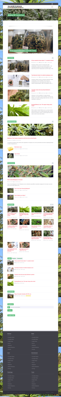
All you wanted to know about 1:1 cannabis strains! (42, 60)
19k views (25, 148)
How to (9, 343)
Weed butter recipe (18, 147)
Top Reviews (11, 291)
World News (11, 204)
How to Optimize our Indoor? (19, 195)
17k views (25, 197)
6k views (50, 62)
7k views (51, 77)
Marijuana (9, 345)
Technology (9, 372)
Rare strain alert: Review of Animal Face (36, 226)
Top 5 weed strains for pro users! (36, 214)
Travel (32, 372)
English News (42, 62)
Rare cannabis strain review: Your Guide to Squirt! (23, 227)
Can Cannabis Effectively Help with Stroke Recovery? (12, 250)
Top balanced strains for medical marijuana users (42, 75)
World (32, 333)
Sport (8, 353)
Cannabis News (42, 77)
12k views (19, 140)
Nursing (9, 349)
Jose (46, 62)
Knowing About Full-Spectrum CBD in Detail (48, 238)
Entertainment (34, 353)
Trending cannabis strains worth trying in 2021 (12, 226)
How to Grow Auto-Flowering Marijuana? (22, 188)
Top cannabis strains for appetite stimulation (48, 226)
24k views (23, 295)
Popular (14, 258)
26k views (18, 181)
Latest (9, 258)
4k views (51, 240)
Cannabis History (10, 337)
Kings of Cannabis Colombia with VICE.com (22, 294)
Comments (19, 258)
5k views (50, 107)
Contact (52, 392)
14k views (25, 155)
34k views (25, 190)
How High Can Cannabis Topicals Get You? (24, 249)
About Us (47, 392)
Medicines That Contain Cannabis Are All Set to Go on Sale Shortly (21, 138)
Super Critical (17, 153)
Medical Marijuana (11, 347)
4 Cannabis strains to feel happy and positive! (36, 238)
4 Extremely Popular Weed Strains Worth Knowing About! (49, 214)
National (9, 333)
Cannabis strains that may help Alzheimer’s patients (40, 90)
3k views (15, 228)
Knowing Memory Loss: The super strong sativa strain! (41, 105)
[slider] (28, 295)
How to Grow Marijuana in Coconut (14, 179)
